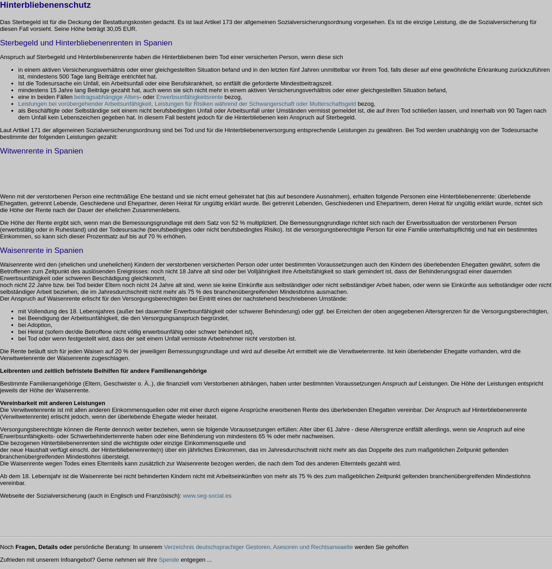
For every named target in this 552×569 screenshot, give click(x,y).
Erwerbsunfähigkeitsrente (189, 97)
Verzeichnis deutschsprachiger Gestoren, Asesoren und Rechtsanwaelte (258, 547)
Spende (169, 559)
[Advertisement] (106, 172)
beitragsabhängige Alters (106, 97)
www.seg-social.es (207, 495)
